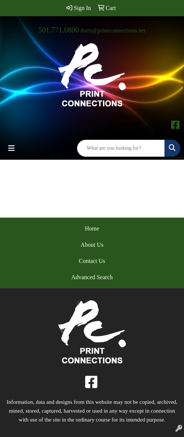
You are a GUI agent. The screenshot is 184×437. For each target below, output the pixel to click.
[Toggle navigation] (11, 148)
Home (92, 228)
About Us (92, 245)
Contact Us (92, 261)
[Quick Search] (121, 148)
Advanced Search (91, 277)
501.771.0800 (58, 30)
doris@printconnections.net (113, 30)
